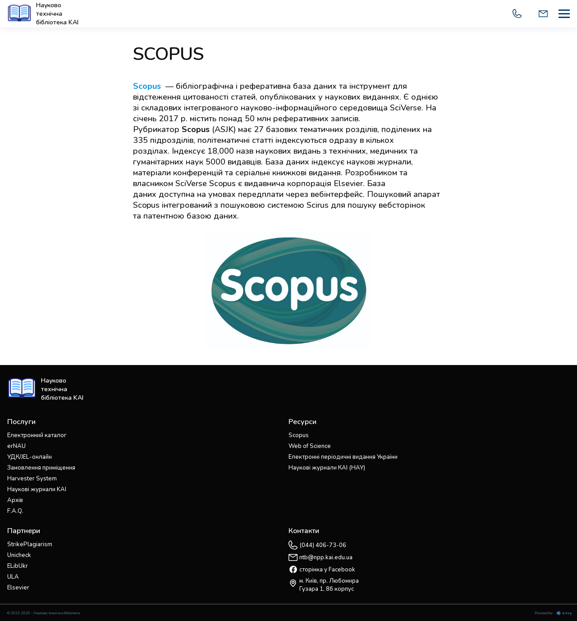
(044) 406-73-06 (322, 545)
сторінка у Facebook (327, 570)
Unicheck (19, 555)
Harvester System (32, 479)
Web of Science (309, 446)
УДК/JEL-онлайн (29, 457)
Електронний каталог (37, 435)
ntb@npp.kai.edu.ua (326, 557)
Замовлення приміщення (41, 468)
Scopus (196, 129)
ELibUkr (17, 566)
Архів (15, 500)
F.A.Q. (15, 511)
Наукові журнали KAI (36, 489)
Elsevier (18, 588)
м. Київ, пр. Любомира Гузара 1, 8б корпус (329, 585)
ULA (13, 577)
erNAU (16, 446)
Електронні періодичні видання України (343, 457)
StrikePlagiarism (29, 544)
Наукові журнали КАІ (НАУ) (326, 468)
